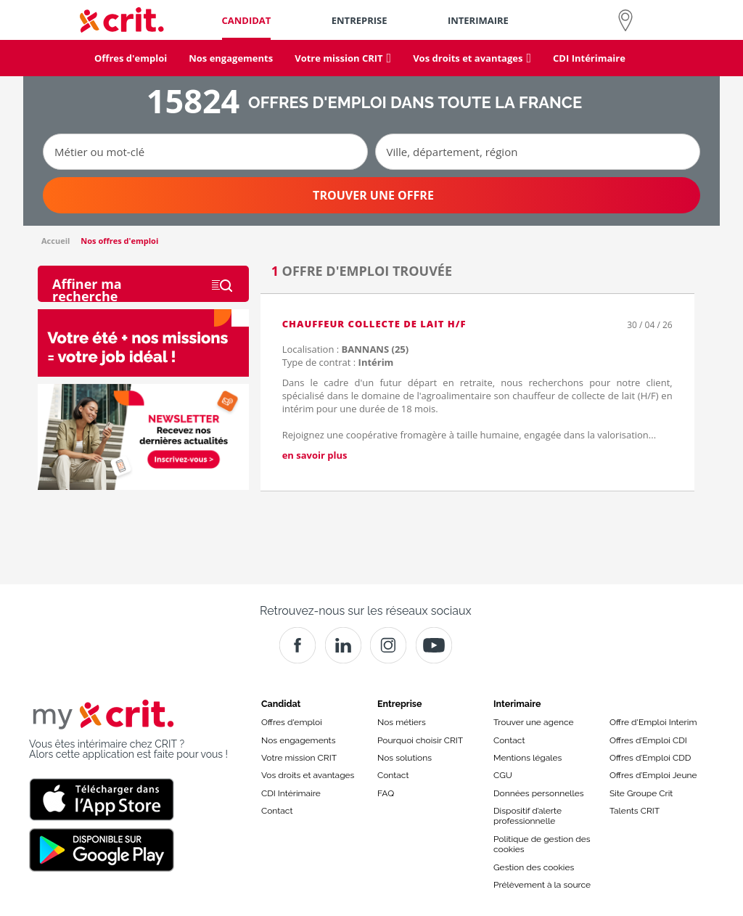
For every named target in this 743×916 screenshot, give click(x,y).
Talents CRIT (634, 811)
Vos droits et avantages (307, 775)
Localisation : (345, 349)
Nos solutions (404, 758)
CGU (502, 775)
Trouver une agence (533, 722)
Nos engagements (298, 740)
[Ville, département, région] (537, 152)
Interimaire (517, 703)
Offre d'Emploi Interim (653, 722)
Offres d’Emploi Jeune (653, 775)
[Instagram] (388, 645)
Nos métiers (401, 722)
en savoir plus (315, 455)
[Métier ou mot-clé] (205, 152)
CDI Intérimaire (291, 793)
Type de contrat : (338, 362)
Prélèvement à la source (542, 885)
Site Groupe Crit (641, 793)
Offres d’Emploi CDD (650, 758)
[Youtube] (434, 645)
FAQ (385, 793)
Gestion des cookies (533, 867)
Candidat (280, 703)
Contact (276, 811)
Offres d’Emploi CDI (648, 740)
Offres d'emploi (291, 722)
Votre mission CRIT (299, 758)
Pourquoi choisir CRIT (420, 740)
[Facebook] (297, 645)
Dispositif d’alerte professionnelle (527, 816)
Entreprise (399, 703)
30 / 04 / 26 (649, 325)
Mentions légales (527, 758)
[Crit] (343, 645)
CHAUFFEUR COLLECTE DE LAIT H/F (374, 323)
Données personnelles (538, 793)
